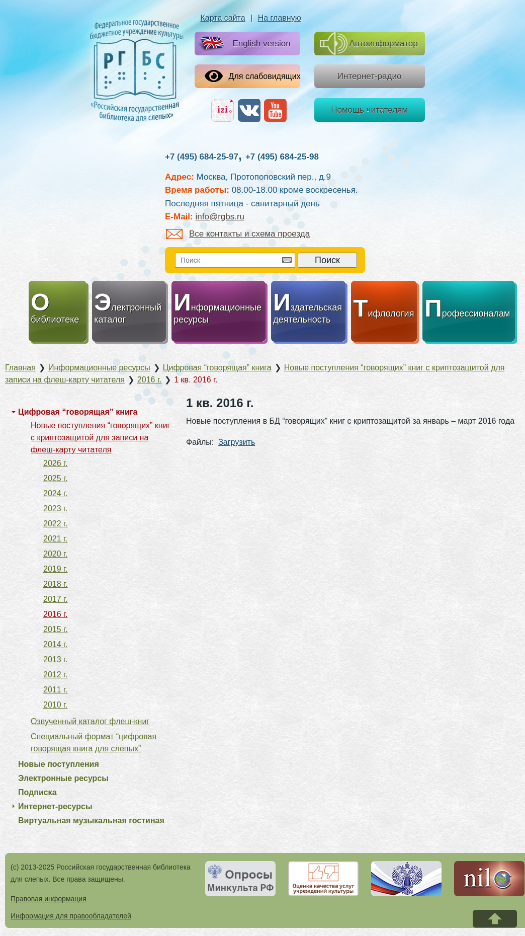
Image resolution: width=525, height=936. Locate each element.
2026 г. (55, 463)
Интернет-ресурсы (55, 806)
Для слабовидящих (253, 76)
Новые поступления (58, 764)
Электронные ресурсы (63, 778)
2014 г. (55, 644)
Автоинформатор (369, 43)
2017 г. (55, 599)
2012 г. (55, 674)
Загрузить (236, 442)
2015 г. (55, 629)
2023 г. (55, 508)
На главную (279, 18)
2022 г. (55, 523)
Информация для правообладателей (71, 916)
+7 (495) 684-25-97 (201, 157)
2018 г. (55, 584)
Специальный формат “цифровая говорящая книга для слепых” (93, 742)
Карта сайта (223, 18)
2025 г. (55, 478)
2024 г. (55, 493)
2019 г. (55, 569)
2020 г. (55, 554)
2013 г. (55, 659)
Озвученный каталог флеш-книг (90, 721)
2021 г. (55, 538)
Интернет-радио (369, 76)
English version (243, 44)
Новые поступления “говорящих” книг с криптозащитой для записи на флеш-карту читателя (100, 437)
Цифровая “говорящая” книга (77, 412)
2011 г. (55, 689)
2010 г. (55, 704)
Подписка (37, 792)
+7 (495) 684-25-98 (282, 157)
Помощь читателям (369, 110)
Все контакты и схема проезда (238, 234)
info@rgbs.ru (219, 216)
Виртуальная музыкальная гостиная (91, 820)
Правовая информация (48, 899)
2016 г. (55, 614)
